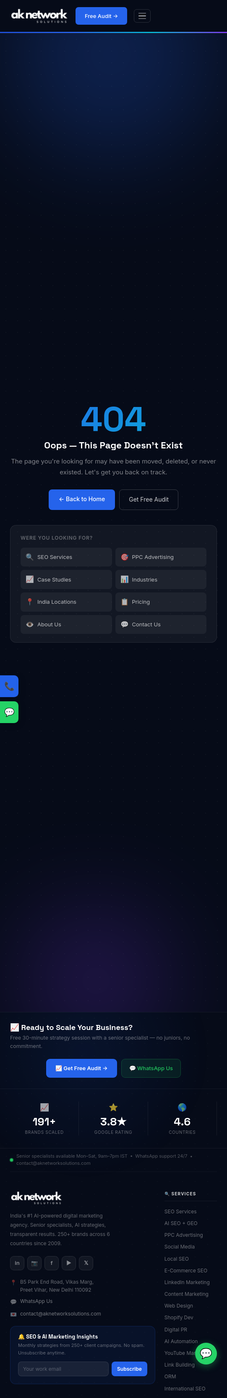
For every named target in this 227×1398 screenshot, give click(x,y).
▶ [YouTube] (68, 1262)
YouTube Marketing (190, 1353)
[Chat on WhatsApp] (206, 1354)
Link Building (182, 1365)
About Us (43, 624)
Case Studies (48, 579)
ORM (173, 1376)
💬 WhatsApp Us (151, 1068)
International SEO (187, 1388)
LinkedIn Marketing (190, 1282)
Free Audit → (101, 16)
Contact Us (140, 624)
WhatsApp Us (36, 1301)
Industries (139, 579)
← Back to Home (82, 498)
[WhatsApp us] (9, 712)
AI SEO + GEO (184, 1223)
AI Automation (184, 1341)
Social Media (182, 1247)
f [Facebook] (51, 1262)
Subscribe (129, 1369)
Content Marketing (189, 1294)
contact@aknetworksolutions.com (60, 1313)
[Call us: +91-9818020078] (9, 686)
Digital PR (178, 1329)
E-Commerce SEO (188, 1270)
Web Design (181, 1306)
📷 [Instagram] (34, 1262)
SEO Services (49, 557)
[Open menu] (142, 16)
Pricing (135, 602)
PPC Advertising (147, 557)
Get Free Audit (149, 499)
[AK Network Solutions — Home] (39, 16)
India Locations (51, 602)
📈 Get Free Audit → (81, 1068)
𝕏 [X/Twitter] (86, 1262)
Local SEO (179, 1259)
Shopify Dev (181, 1317)
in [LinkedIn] (17, 1262)
